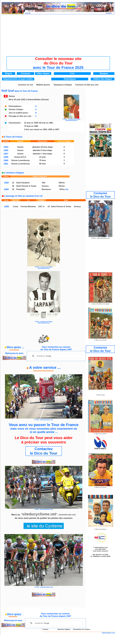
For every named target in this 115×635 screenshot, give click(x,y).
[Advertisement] (58, 33)
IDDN (108, 556)
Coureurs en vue (25, 85)
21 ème (42, 157)
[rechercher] (56, 356)
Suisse (20, 147)
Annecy (45, 186)
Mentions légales (64, 629)
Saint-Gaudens (23, 183)
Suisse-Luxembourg (20, 160)
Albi (43, 183)
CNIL (106, 554)
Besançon (46, 189)
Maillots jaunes (43, 85)
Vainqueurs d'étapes (63, 85)
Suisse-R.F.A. (20, 157)
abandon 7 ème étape (42, 154)
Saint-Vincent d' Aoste (26, 186)
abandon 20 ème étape (42, 147)
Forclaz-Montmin (28, 207)
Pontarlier (20, 189)
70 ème (42, 160)
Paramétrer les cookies (81, 629)
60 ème (42, 164)
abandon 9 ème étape (42, 150)
